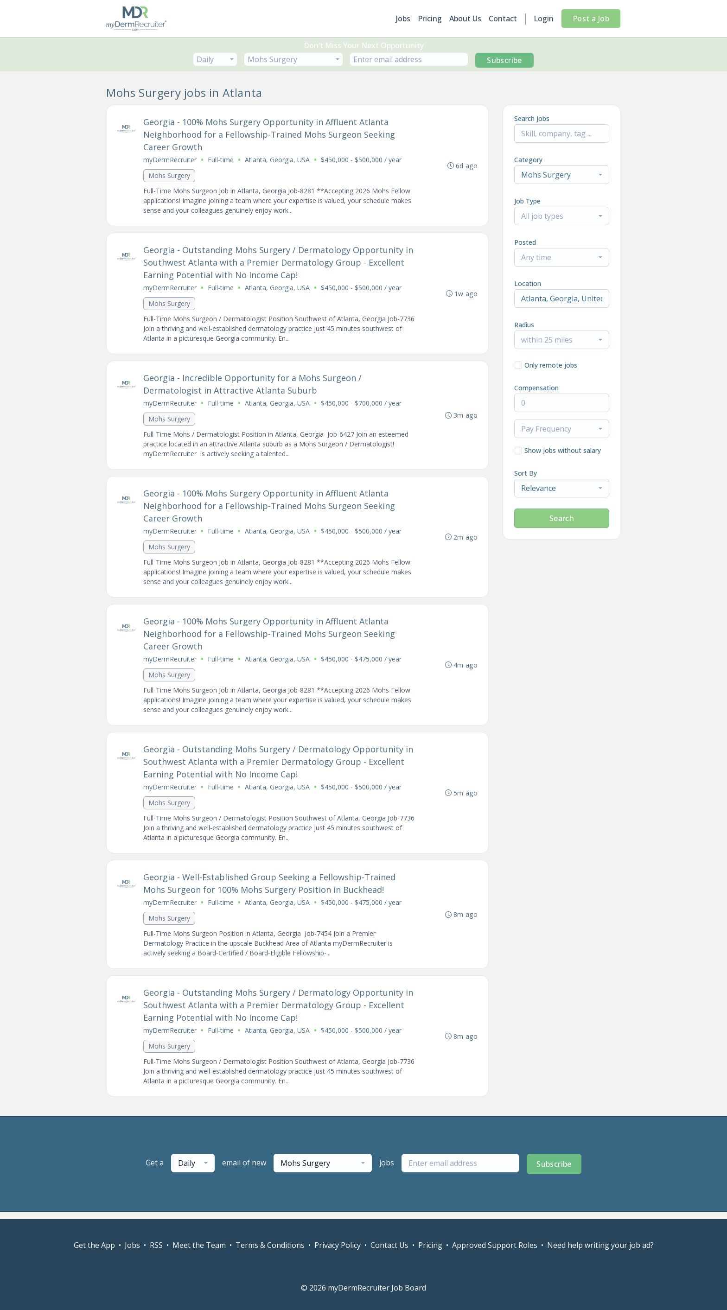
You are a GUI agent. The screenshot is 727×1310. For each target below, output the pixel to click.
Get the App (94, 1245)
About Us (465, 18)
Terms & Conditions (270, 1245)
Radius (524, 324)
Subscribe (504, 60)
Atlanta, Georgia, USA (277, 160)
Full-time (221, 160)
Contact (503, 18)
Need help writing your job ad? (600, 1245)
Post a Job (591, 18)
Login (544, 18)
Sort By (525, 473)
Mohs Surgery (170, 176)
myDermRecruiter (170, 160)
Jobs (403, 18)
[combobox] (215, 59)
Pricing (430, 18)
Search (561, 518)
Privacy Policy (337, 1245)
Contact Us (389, 1245)
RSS (156, 1245)
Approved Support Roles (494, 1245)
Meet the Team (199, 1245)
